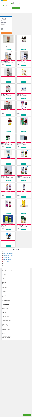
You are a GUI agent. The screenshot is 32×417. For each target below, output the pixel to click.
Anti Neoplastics (4, 275)
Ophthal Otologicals (4, 287)
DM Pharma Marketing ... (20, 45)
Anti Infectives (4, 273)
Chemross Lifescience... (4, 209)
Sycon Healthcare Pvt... (4, 110)
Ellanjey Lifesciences (20, 110)
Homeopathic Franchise (5, 308)
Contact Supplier (8, 49)
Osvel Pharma (3, 127)
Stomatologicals (4, 295)
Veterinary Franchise (4, 309)
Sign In (13, 0)
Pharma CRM (5, 0)
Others (3, 288)
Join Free (9, 0)
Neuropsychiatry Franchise (5, 313)
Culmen (18, 209)
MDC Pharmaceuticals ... (4, 192)
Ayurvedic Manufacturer (5, 321)
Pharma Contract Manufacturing (6, 337)
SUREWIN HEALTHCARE (4, 176)
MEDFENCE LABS (19, 192)
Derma (3, 279)
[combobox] (15, 6)
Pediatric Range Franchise (5, 316)
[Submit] (4, 6)
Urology (3, 296)
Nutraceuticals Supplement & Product (7, 270)
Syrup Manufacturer (4, 328)
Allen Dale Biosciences (4, 225)
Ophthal (3, 286)
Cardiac (3, 278)
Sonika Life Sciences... (20, 127)
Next (6, 33)
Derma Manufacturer (5, 324)
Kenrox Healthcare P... (20, 225)
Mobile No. (2, 28)
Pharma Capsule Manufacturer (6, 330)
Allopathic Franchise (4, 307)
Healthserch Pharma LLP (4, 94)
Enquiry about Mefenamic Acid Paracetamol (6, 31)
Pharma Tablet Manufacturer (6, 329)
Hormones (3, 283)
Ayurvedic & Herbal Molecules (6, 300)
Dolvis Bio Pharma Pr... (20, 176)
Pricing (2, 0)
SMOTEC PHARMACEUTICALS (5, 61)
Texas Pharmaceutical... (20, 61)
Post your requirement (16, 7)
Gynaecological (4, 282)
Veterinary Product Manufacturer (6, 325)
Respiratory (3, 292)
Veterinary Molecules (5, 301)
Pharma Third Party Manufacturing (6, 320)
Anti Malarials (4, 274)
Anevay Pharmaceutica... (20, 143)
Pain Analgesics (4, 291)
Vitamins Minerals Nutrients (5, 299)
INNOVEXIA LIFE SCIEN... (20, 94)
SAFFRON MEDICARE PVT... (4, 45)
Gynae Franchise (4, 312)
